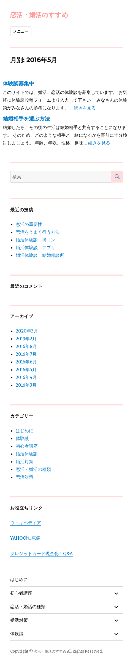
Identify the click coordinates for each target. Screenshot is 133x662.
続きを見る (85, 107)
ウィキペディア (25, 522)
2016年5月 (26, 369)
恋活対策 (24, 477)
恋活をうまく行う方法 (38, 232)
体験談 (22, 438)
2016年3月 (26, 385)
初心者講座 (27, 446)
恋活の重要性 (29, 224)
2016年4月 (26, 377)
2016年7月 (26, 354)
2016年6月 (26, 362)
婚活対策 (24, 461)
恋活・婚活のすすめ (39, 15)
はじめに (24, 430)
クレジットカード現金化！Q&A (41, 553)
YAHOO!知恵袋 (25, 538)
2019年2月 (26, 338)
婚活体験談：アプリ (35, 247)
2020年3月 (27, 331)
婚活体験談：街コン (35, 239)
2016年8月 (26, 346)
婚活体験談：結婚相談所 (40, 255)
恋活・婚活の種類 (33, 469)
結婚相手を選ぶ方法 (26, 118)
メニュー (20, 31)
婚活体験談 (27, 454)
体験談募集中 (18, 83)
